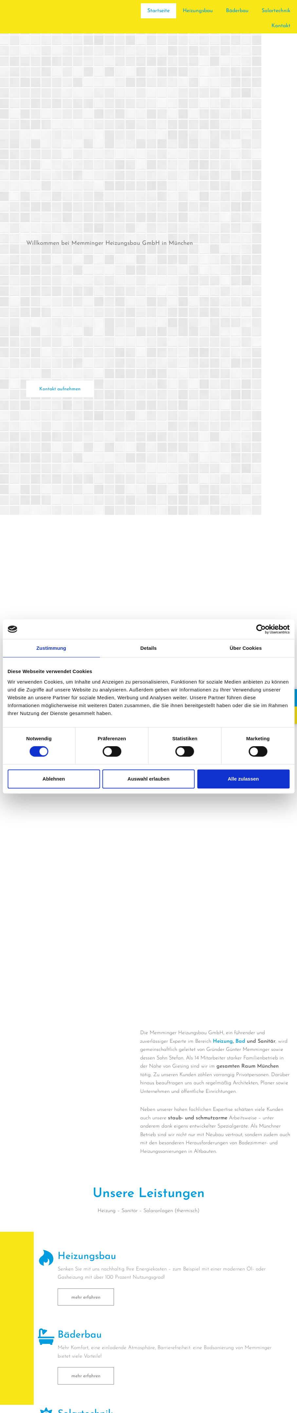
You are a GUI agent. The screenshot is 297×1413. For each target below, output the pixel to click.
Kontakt (280, 26)
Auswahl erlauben (148, 779)
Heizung (223, 1041)
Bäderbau (237, 10)
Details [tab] (148, 648)
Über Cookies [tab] (246, 648)
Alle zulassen (243, 779)
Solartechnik (276, 10)
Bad (241, 1041)
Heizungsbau (197, 10)
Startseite (158, 10)
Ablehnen (54, 779)
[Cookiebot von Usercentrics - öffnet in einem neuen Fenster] (260, 629)
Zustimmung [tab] (51, 648)
